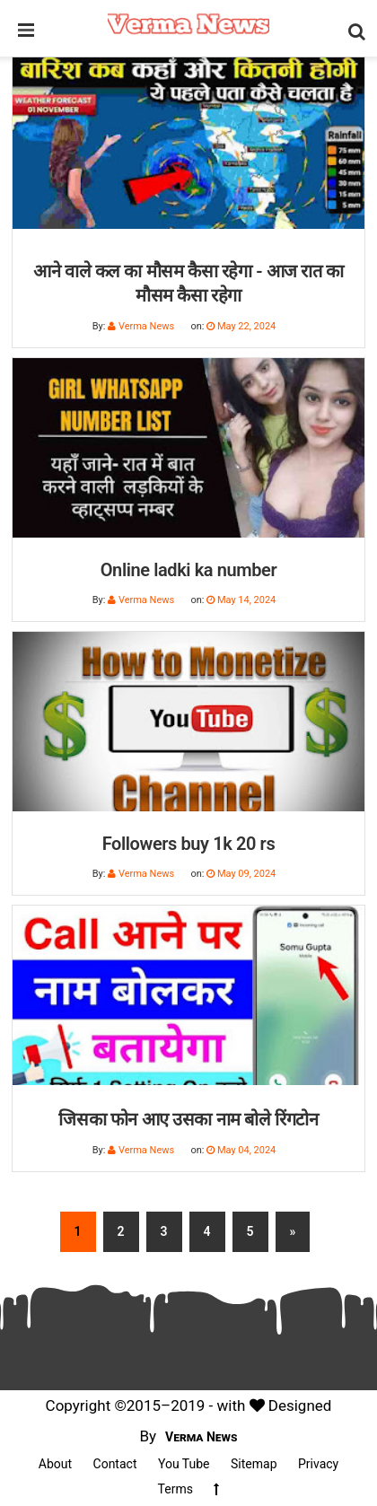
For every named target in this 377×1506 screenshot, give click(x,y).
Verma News (201, 1437)
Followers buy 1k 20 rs (189, 843)
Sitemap (253, 1464)
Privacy (318, 1464)
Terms (175, 1489)
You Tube (184, 1464)
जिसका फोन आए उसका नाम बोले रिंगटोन (188, 1119)
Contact (115, 1464)
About (55, 1464)
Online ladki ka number (189, 570)
